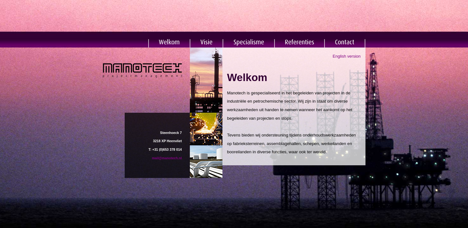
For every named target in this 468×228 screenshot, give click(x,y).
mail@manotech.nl (167, 158)
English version (346, 56)
